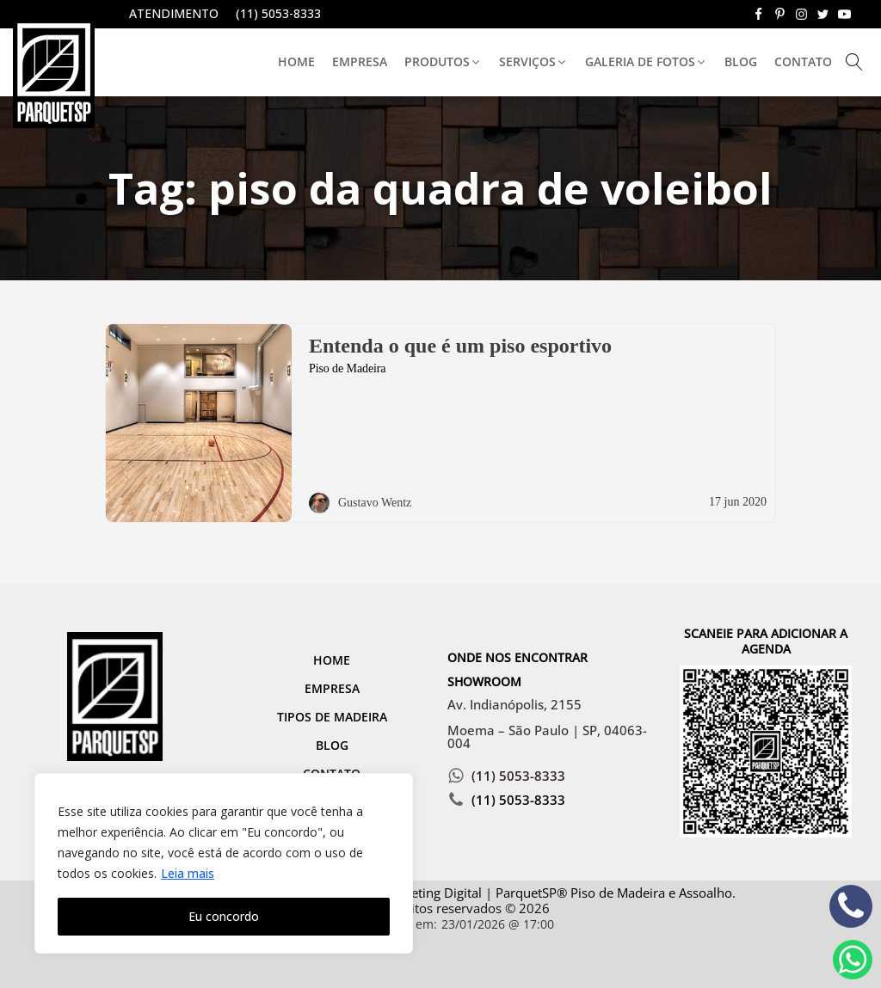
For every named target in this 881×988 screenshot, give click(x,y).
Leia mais (187, 873)
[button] (443, 62)
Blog (740, 61)
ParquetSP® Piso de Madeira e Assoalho (614, 892)
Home (296, 61)
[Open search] (854, 61)
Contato (803, 61)
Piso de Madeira (347, 368)
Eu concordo (223, 916)
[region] (223, 863)
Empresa (359, 61)
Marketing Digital (431, 892)
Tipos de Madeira (332, 717)
